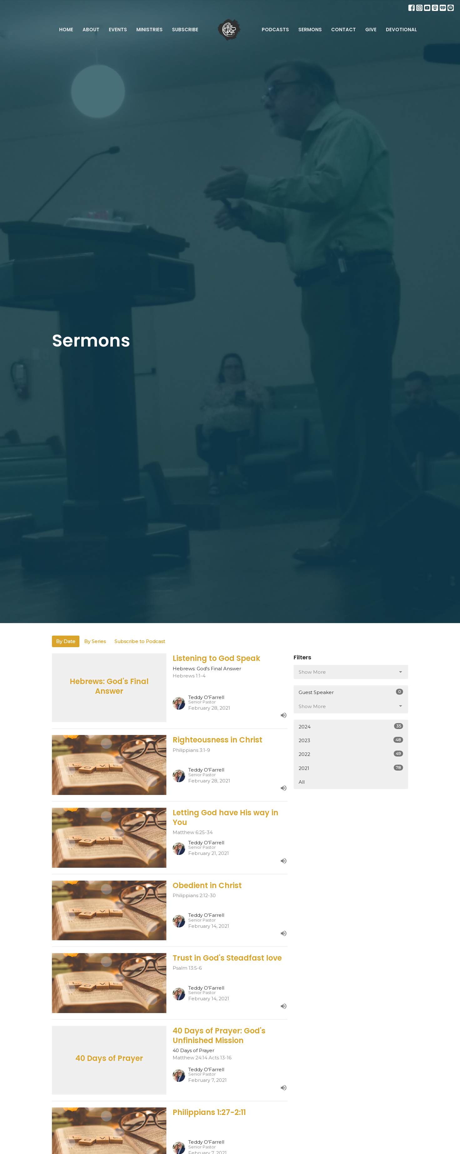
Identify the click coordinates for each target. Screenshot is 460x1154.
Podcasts (275, 29)
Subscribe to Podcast (139, 641)
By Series (95, 641)
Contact (343, 29)
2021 (351, 768)
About (91, 29)
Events (118, 29)
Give (371, 29)
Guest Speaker (351, 692)
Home (66, 29)
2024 (351, 726)
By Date (65, 641)
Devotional (401, 29)
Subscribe (185, 29)
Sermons (310, 29)
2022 (351, 754)
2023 (351, 740)
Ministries (149, 29)
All (302, 782)
